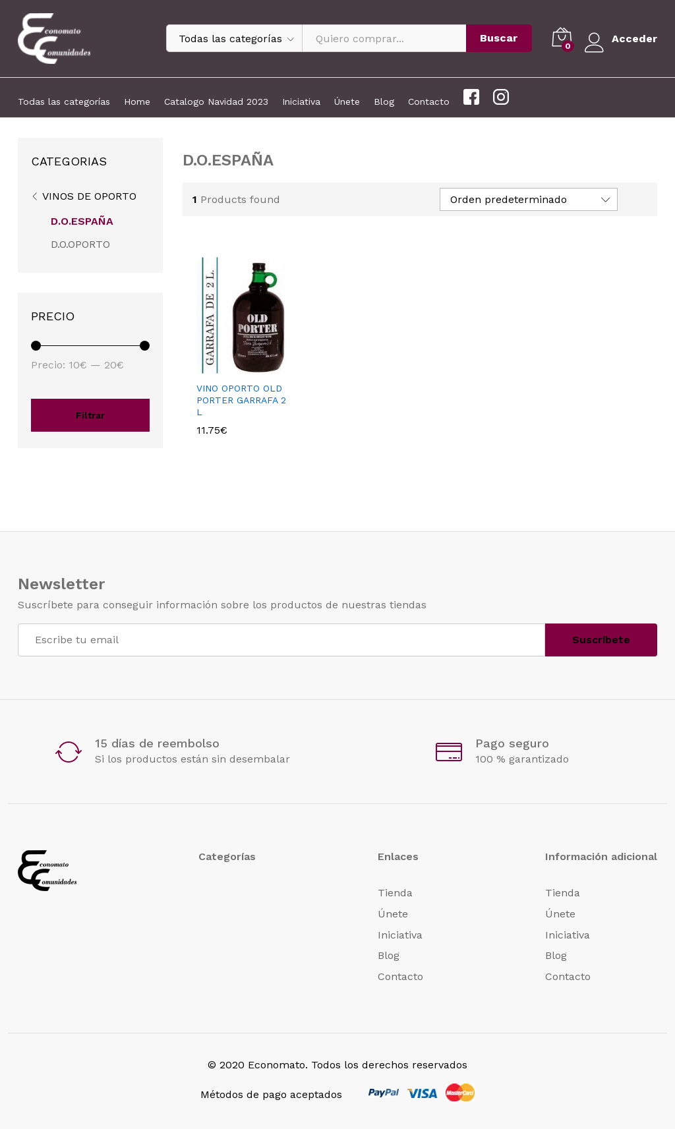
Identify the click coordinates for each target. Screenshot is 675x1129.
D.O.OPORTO (80, 244)
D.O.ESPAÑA (82, 221)
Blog (384, 101)
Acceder (620, 38)
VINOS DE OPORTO (89, 196)
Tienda (395, 892)
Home (137, 101)
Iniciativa (301, 101)
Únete (347, 101)
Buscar (498, 38)
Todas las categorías (64, 101)
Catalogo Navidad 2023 (216, 101)
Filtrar (90, 415)
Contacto (429, 101)
